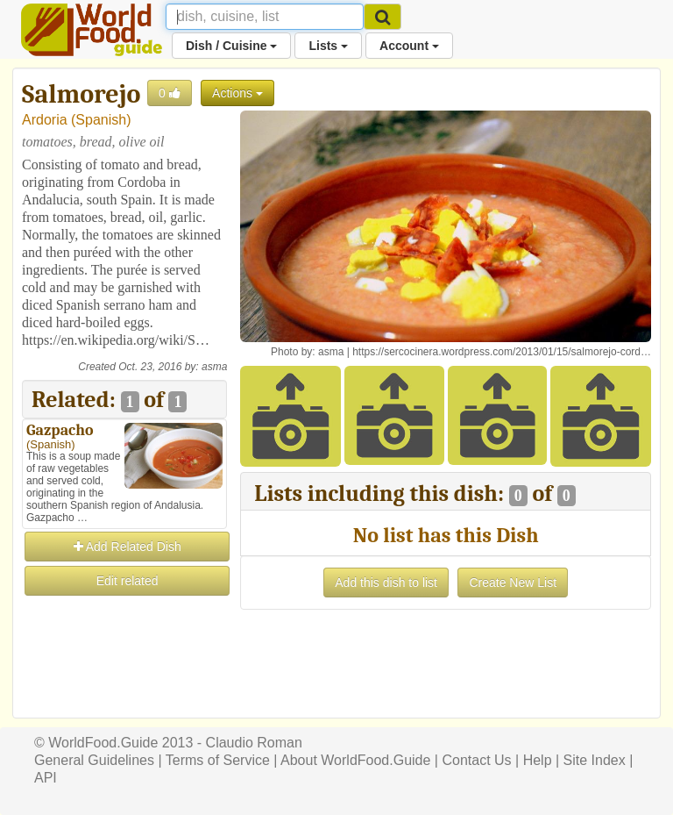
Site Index (594, 760)
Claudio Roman (254, 742)
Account (409, 46)
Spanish (100, 119)
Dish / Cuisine (231, 46)
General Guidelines (94, 760)
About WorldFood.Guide (355, 760)
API (45, 777)
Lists (328, 46)
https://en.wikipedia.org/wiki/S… (115, 339)
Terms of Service (218, 760)
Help (537, 760)
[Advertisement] (124, 686)
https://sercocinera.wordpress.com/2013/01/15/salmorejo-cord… (501, 352)
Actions (237, 93)
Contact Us (476, 760)
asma (214, 367)
